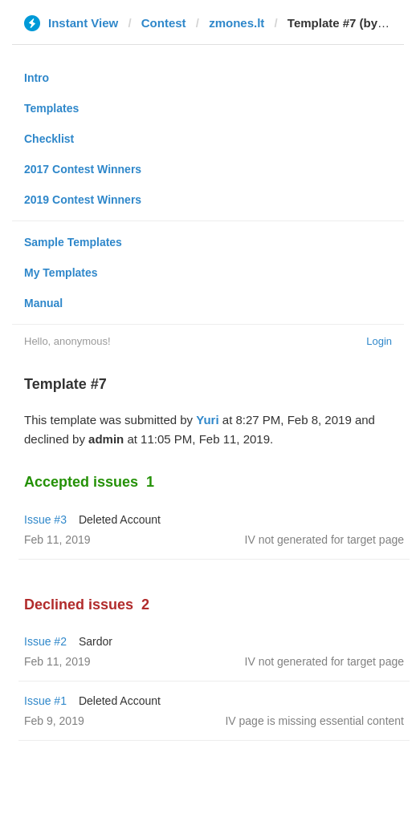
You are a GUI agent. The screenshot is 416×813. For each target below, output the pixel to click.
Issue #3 (45, 519)
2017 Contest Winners (82, 169)
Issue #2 (45, 641)
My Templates (61, 272)
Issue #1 (45, 700)
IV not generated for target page (324, 539)
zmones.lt (236, 23)
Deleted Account (120, 519)
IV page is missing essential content (314, 720)
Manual (43, 303)
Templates (51, 108)
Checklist (49, 138)
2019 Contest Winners (82, 199)
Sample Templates (73, 242)
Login (379, 341)
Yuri (207, 420)
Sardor (95, 641)
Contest (163, 23)
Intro (36, 77)
